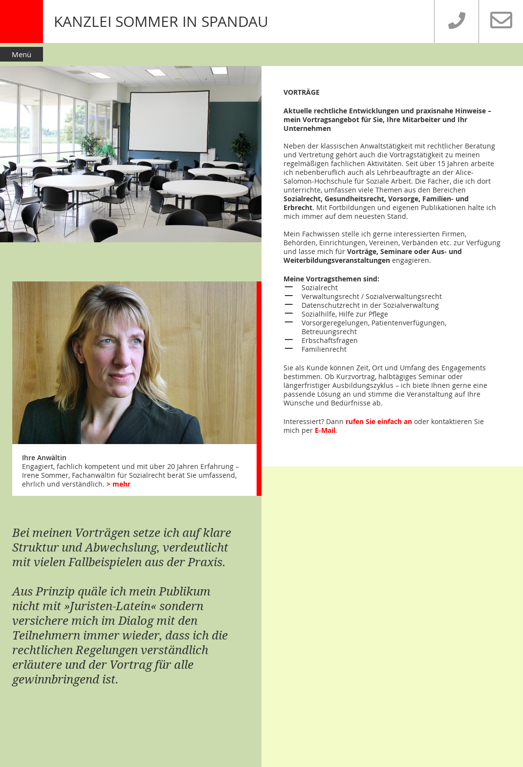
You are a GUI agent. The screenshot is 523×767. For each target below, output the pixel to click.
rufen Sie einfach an (379, 421)
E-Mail (325, 430)
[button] (261, 53)
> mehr (119, 484)
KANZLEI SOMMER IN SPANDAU (161, 21)
